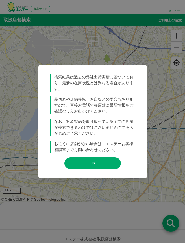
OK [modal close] (92, 163)
